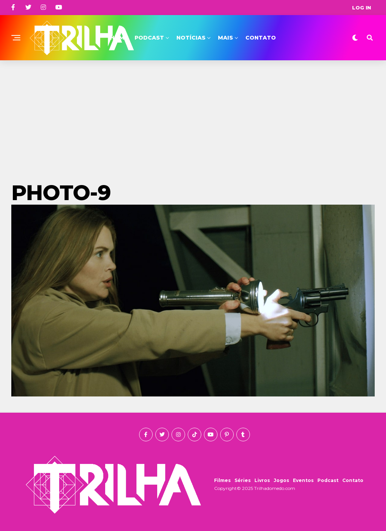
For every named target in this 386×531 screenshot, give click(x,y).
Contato (260, 37)
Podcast (149, 37)
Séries (242, 480)
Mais (225, 37)
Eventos (303, 480)
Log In (361, 8)
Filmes (222, 480)
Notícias (190, 37)
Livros (262, 480)
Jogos (281, 480)
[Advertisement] (193, 117)
